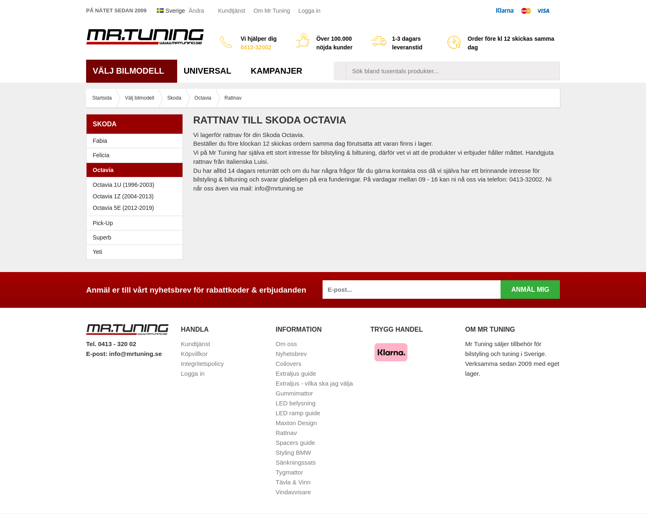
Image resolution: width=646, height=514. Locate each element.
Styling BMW (293, 452)
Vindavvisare (293, 491)
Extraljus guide (296, 373)
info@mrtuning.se (135, 353)
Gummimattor (294, 393)
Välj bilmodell (132, 70)
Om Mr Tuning (271, 10)
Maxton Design (296, 422)
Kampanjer (276, 70)
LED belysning (296, 403)
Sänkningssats (296, 462)
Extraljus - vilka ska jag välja (314, 383)
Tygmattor (289, 472)
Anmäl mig (530, 289)
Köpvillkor (194, 353)
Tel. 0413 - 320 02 (111, 343)
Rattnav (286, 432)
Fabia (136, 140)
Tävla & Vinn (293, 482)
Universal (211, 70)
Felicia (136, 155)
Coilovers (289, 363)
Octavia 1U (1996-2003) (136, 184)
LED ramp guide (298, 412)
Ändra (196, 10)
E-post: (97, 353)
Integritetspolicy (202, 363)
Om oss (286, 343)
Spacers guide (295, 442)
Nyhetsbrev (291, 353)
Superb (136, 237)
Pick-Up (103, 223)
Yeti (136, 252)
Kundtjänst (231, 10)
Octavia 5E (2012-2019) (136, 208)
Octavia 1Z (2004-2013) (136, 196)
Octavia (136, 170)
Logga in (309, 10)
